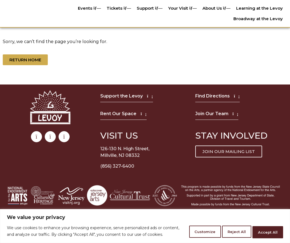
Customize (188, 228)
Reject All (226, 228)
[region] (145, 223)
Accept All (264, 228)
